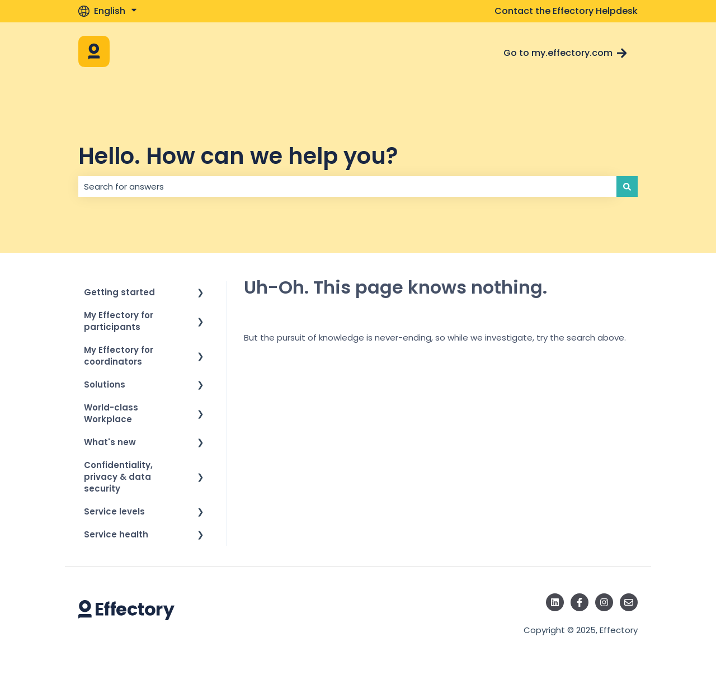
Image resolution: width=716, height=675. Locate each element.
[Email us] (629, 602)
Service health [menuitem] (116, 534)
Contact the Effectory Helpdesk (566, 11)
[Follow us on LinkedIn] (555, 602)
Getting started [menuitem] (119, 292)
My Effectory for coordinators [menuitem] (118, 355)
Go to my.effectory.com (565, 52)
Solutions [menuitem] (104, 384)
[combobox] (347, 186)
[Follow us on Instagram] (604, 602)
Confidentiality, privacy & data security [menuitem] (118, 476)
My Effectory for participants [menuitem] (118, 321)
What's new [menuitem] (110, 442)
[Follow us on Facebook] (579, 602)
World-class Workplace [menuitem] (111, 413)
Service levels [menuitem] (114, 511)
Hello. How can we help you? (238, 156)
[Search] (627, 186)
